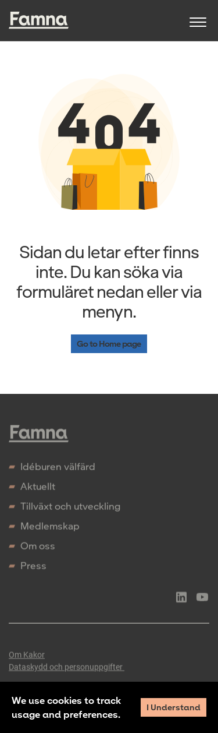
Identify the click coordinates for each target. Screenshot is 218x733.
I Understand (173, 707)
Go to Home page (109, 343)
